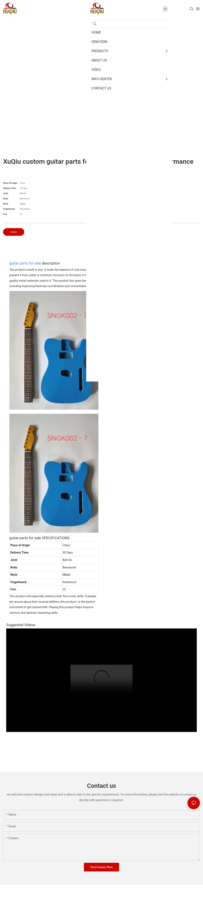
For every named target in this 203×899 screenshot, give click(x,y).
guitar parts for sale (25, 263)
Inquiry (14, 232)
